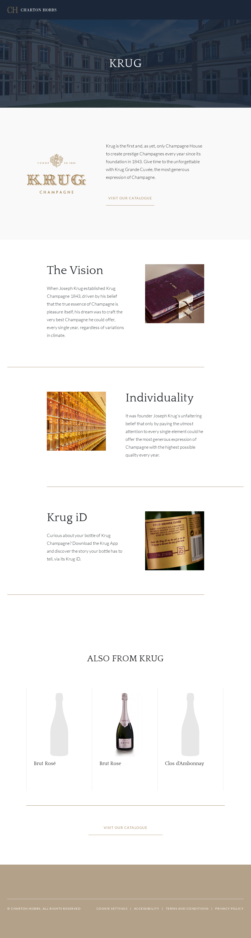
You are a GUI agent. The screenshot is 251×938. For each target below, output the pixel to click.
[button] (31, 9)
